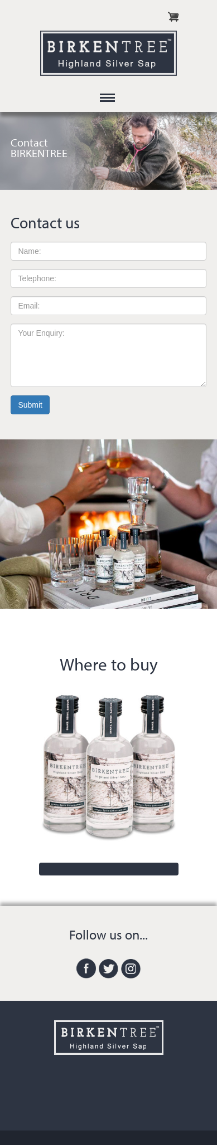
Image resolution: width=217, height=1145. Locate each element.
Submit (30, 404)
